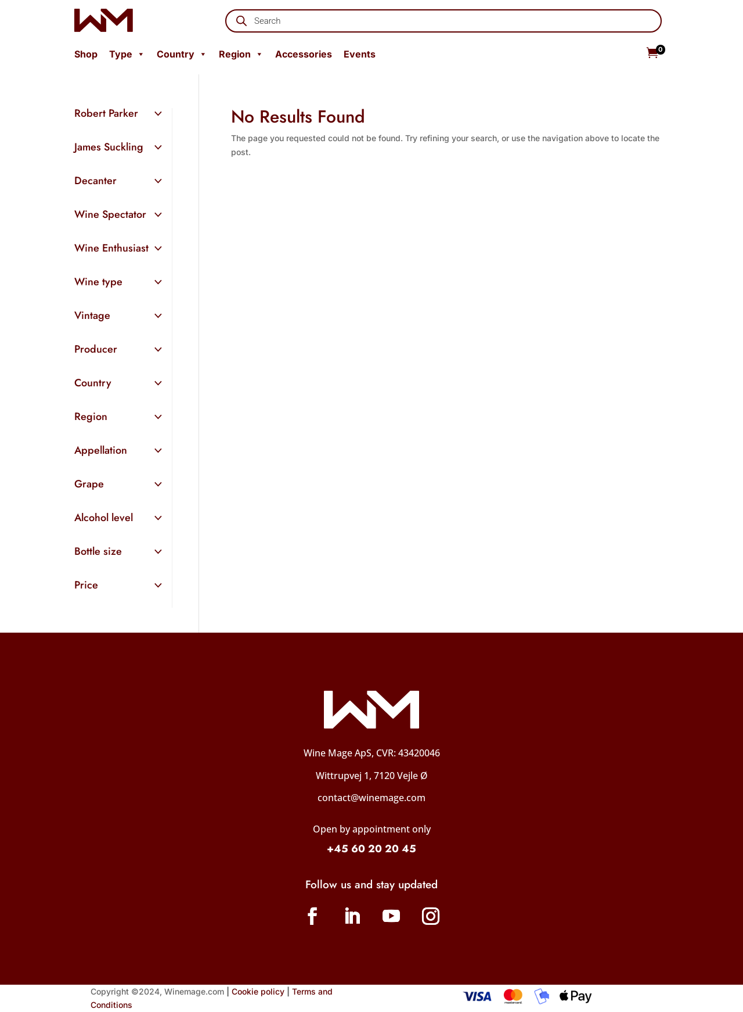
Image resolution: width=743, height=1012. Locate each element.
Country (182, 54)
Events (360, 54)
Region (241, 54)
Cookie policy (258, 991)
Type (127, 54)
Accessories (303, 54)
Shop (86, 54)
